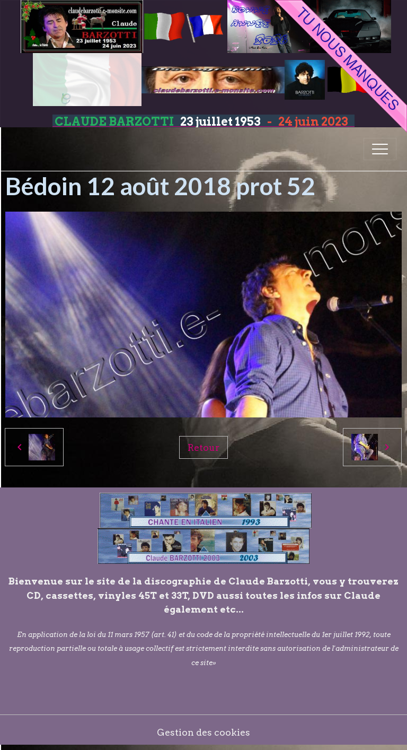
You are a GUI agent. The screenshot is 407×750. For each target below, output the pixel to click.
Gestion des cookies (203, 732)
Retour (203, 447)
